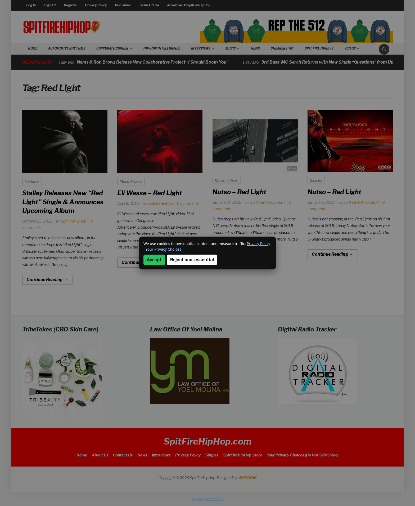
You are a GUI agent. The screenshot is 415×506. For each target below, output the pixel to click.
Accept (154, 259)
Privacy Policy (258, 243)
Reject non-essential (192, 259)
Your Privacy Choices (163, 249)
